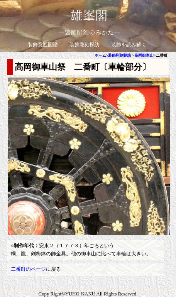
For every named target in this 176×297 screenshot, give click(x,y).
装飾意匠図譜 (43, 44)
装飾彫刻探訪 (84, 44)
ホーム (100, 55)
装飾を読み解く (128, 44)
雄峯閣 (88, 15)
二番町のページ (28, 269)
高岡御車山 (144, 55)
